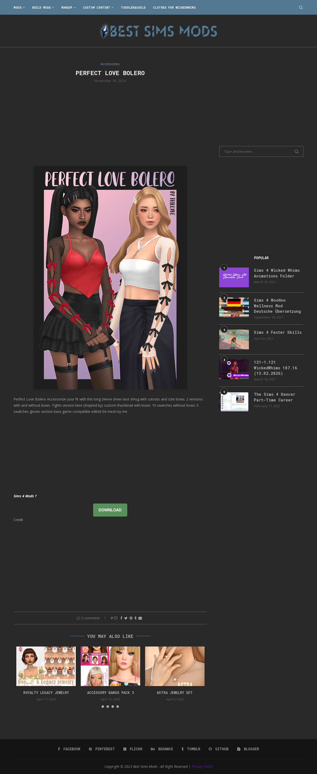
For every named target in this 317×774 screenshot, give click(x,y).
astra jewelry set (175, 692)
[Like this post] (115, 618)
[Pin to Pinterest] (131, 618)
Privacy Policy (202, 766)
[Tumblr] (191, 749)
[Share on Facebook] (121, 618)
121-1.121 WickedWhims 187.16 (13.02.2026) (275, 367)
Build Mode (41, 7)
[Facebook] (69, 749)
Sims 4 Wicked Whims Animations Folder (277, 273)
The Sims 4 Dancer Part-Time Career (274, 397)
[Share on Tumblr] (135, 618)
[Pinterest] (102, 749)
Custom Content (96, 7)
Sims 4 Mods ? (25, 496)
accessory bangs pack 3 (110, 692)
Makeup (66, 7)
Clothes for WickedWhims (174, 7)
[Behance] (162, 749)
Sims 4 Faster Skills (278, 332)
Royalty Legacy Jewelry (46, 692)
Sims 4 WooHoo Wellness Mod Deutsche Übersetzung (277, 305)
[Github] (219, 749)
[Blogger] (248, 749)
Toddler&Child (133, 7)
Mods (18, 7)
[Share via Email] (140, 618)
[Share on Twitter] (126, 618)
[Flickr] (132, 749)
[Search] (300, 7)
